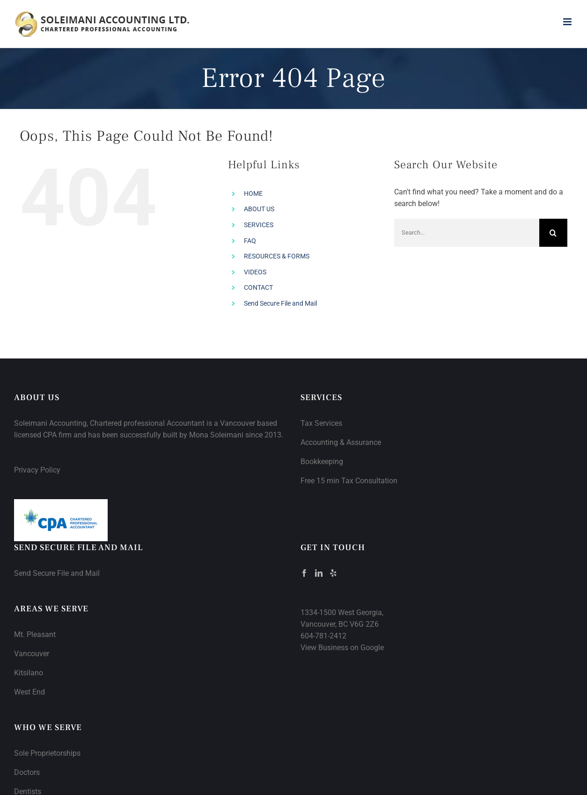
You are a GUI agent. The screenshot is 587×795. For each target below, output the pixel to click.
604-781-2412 (323, 635)
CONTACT (258, 287)
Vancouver (31, 653)
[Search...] (466, 233)
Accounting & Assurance (341, 442)
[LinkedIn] (319, 573)
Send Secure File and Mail (280, 303)
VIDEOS (255, 272)
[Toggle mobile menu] (568, 22)
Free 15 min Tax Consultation (349, 480)
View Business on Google (342, 647)
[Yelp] (333, 573)
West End (29, 692)
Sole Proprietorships (47, 753)
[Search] (553, 233)
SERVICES (258, 225)
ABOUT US (259, 209)
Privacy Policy (37, 470)
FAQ (250, 240)
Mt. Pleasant (35, 634)
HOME (253, 193)
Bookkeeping (322, 461)
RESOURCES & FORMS (276, 256)
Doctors (27, 772)
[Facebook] (304, 573)
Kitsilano (28, 672)
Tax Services (321, 423)
